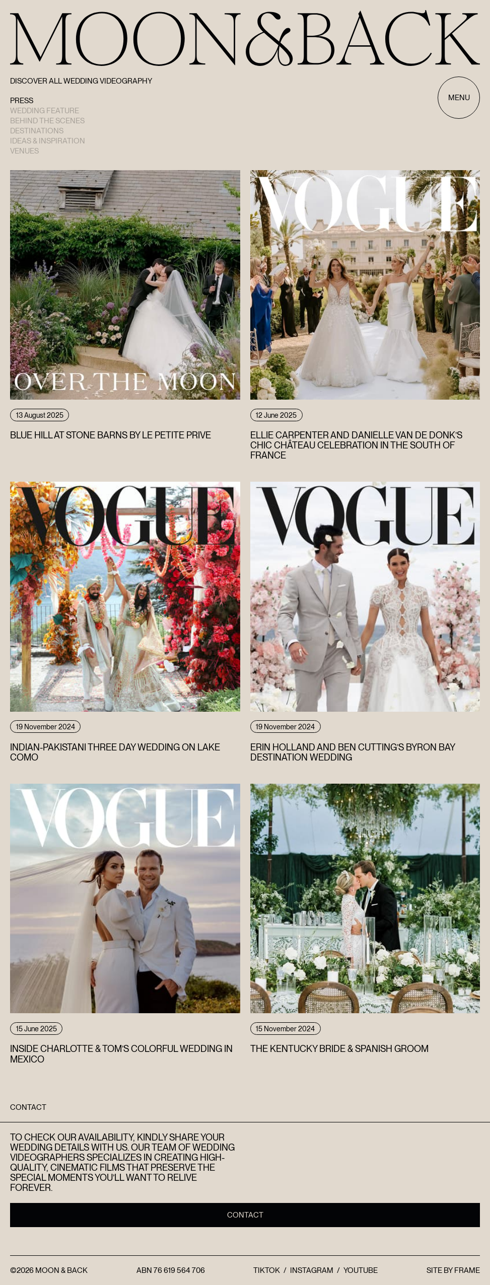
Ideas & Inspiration (47, 140)
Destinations (36, 130)
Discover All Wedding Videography (81, 81)
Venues (24, 151)
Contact (245, 1215)
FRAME (467, 1270)
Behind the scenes (47, 120)
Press (21, 100)
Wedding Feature (44, 110)
